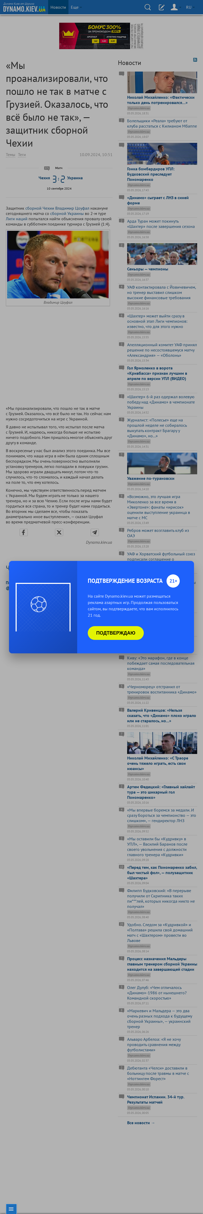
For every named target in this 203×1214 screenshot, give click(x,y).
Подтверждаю (115, 633)
